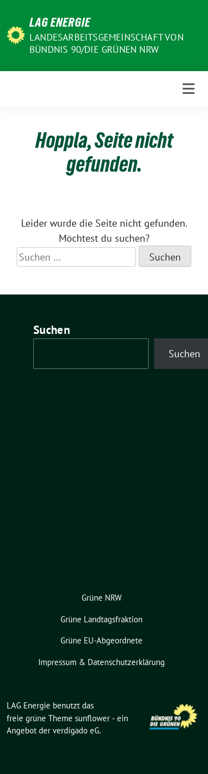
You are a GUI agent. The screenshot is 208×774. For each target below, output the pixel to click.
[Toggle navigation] (188, 88)
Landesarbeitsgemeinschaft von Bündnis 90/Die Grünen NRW (106, 43)
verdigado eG (76, 730)
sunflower (92, 718)
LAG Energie (59, 22)
